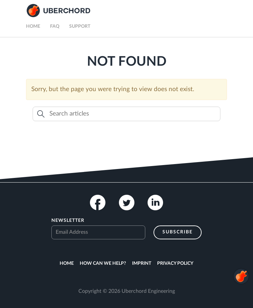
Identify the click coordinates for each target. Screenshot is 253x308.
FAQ (54, 26)
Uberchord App (58, 10)
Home (33, 26)
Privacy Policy (175, 263)
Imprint (141, 263)
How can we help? (103, 263)
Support (79, 26)
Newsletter (67, 220)
